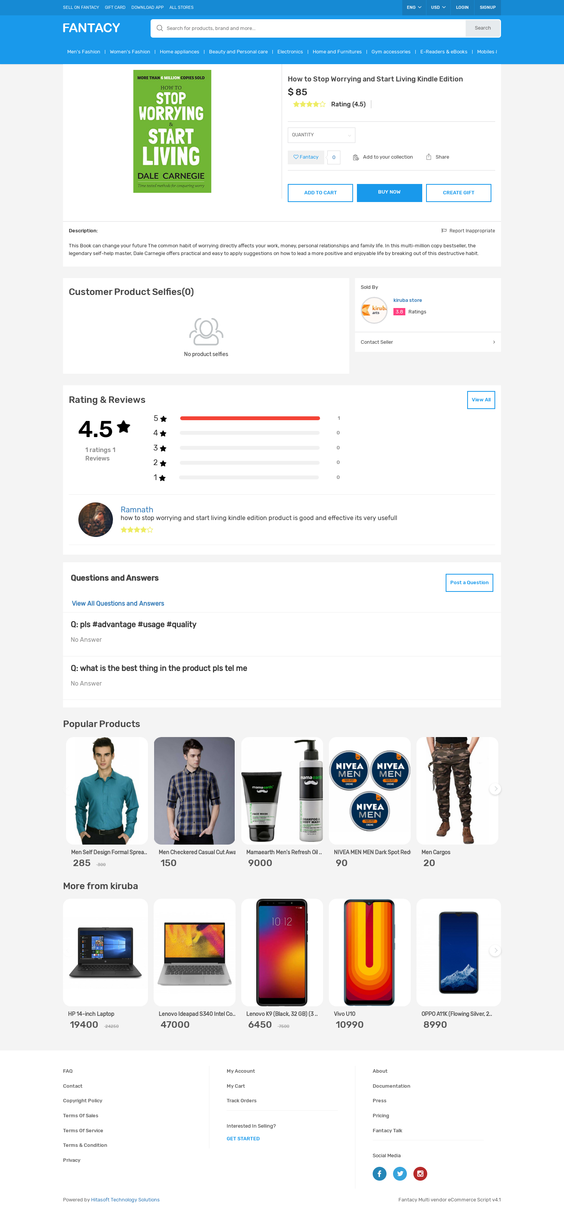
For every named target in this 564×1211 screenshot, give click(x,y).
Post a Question (469, 582)
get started (243, 1138)
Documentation (391, 1086)
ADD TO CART (320, 192)
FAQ (68, 1071)
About (380, 1071)
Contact (73, 1086)
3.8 (399, 312)
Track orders (242, 1100)
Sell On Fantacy (81, 7)
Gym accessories (391, 52)
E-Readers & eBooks (444, 52)
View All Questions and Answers (118, 603)
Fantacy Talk (387, 1130)
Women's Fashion (130, 52)
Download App (147, 7)
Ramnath (137, 509)
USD (438, 7)
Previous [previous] (70, 793)
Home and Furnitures (337, 52)
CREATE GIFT (458, 192)
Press (380, 1100)
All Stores (181, 7)
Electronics (290, 52)
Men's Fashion (83, 52)
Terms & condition (85, 1145)
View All (481, 400)
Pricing (381, 1115)
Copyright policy (82, 1100)
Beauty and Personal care (238, 52)
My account (241, 1071)
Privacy (71, 1160)
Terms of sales (80, 1115)
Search (483, 28)
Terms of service (83, 1130)
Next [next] (496, 793)
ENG (414, 7)
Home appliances (179, 52)
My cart (236, 1086)
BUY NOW (389, 192)
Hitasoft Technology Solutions (125, 1200)
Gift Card (115, 7)
